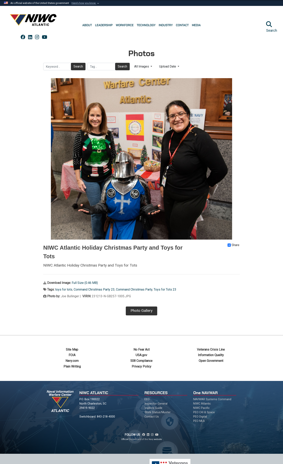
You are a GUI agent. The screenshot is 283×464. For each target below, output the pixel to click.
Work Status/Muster (157, 412)
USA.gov (141, 355)
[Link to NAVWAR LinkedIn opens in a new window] (30, 37)
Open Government (211, 361)
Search (78, 66)
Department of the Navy (141, 439)
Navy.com (72, 361)
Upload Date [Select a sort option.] (168, 66)
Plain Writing (72, 366)
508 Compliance (141, 361)
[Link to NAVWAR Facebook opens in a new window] (23, 37)
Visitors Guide (153, 408)
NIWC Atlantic (202, 403)
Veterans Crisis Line (211, 349)
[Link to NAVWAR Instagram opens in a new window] (37, 37)
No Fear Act (141, 349)
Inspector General (155, 403)
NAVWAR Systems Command (212, 399)
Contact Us (151, 416)
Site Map (72, 349)
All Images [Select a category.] (142, 66)
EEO (147, 399)
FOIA (72, 355)
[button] (86, 3)
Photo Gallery (141, 310)
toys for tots (63, 289)
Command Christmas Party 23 (94, 289)
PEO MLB (199, 421)
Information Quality (211, 355)
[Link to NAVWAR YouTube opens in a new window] (44, 37)
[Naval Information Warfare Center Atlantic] (33, 21)
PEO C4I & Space (204, 412)
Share (233, 245)
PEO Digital (200, 416)
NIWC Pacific (201, 408)
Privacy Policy (141, 366)
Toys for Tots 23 (165, 289)
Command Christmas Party (134, 289)
